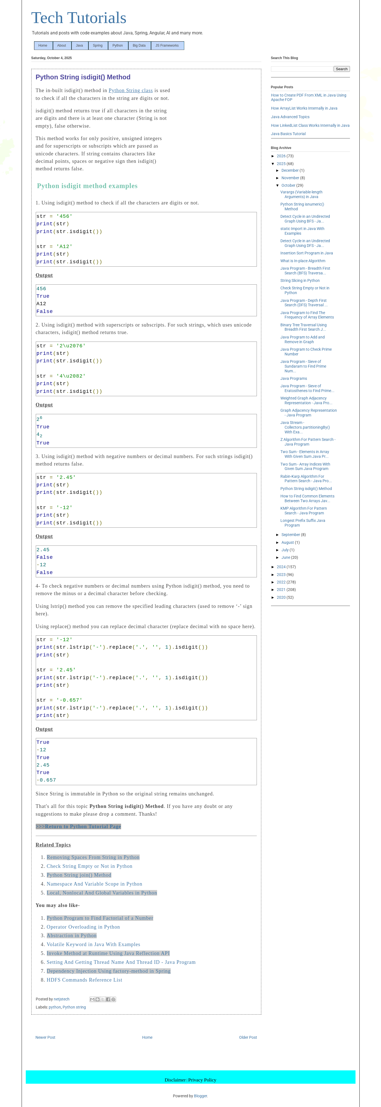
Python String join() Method (79, 875)
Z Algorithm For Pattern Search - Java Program (308, 441)
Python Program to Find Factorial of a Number (100, 918)
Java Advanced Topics (290, 117)
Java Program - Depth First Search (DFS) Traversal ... (304, 302)
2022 (282, 582)
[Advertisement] (215, 124)
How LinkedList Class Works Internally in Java (310, 125)
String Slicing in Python (300, 280)
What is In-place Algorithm (302, 261)
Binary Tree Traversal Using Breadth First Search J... (303, 327)
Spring (98, 45)
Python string (74, 1007)
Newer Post (45, 1037)
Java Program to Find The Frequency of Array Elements (307, 315)
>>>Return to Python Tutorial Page (78, 826)
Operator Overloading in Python (83, 927)
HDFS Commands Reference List (84, 980)
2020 (282, 597)
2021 (282, 589)
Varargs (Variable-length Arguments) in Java (301, 194)
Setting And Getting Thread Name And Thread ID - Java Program (121, 962)
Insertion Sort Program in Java (306, 253)
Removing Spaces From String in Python (93, 857)
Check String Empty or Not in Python (90, 866)
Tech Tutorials (79, 17)
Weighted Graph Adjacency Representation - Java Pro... (306, 400)
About (61, 45)
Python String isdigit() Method (306, 488)
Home (43, 45)
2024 (282, 567)
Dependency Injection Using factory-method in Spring (109, 971)
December (291, 170)
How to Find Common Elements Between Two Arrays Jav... (307, 498)
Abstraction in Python (72, 935)
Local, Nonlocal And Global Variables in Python (102, 893)
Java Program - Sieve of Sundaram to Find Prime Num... (303, 366)
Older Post (248, 1037)
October (289, 185)
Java (79, 45)
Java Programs (293, 378)
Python (117, 45)
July (286, 550)
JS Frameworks (166, 45)
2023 (282, 574)
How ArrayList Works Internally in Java (304, 108)
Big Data (139, 45)
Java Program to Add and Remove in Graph (302, 339)
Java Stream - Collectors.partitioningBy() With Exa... (305, 427)
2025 (282, 163)
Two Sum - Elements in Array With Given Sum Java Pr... (304, 454)
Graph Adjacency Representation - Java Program (308, 412)
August (288, 542)
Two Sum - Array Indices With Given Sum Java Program (305, 466)
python (55, 1007)
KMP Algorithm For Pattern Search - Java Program (303, 510)
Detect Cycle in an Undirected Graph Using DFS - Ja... (305, 243)
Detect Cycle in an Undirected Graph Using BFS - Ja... (305, 218)
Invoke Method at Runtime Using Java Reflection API (108, 953)
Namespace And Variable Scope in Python (94, 884)
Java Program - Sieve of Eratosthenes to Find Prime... (307, 388)
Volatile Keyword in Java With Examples (93, 944)
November (291, 178)
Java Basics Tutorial (288, 134)
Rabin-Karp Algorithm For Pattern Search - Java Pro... (306, 478)
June (286, 557)
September (291, 534)
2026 (282, 156)
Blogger (200, 1096)
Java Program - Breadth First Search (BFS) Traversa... (305, 270)
